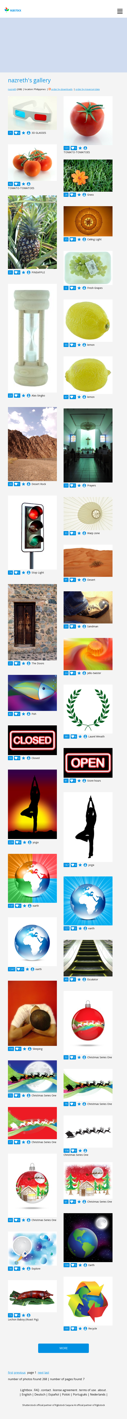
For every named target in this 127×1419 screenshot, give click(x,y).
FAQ (36, 1390)
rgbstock (12, 10)
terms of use (87, 1390)
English (26, 1394)
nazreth (12, 89)
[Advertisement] (63, 44)
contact (46, 1390)
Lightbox (26, 1390)
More (64, 1348)
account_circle (28, 133)
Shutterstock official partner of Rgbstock (43, 1405)
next (41, 1372)
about (102, 1390)
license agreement (65, 1390)
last (46, 1372)
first (10, 1372)
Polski (66, 1394)
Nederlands (97, 1394)
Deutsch (39, 1394)
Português (80, 1394)
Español (53, 1394)
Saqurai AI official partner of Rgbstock (85, 1405)
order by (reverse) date (87, 89)
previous (20, 1372)
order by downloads (62, 89)
